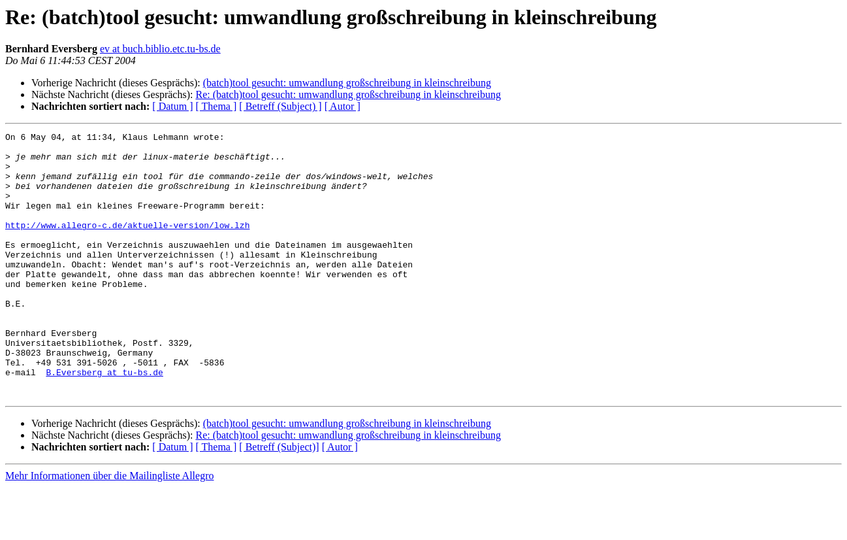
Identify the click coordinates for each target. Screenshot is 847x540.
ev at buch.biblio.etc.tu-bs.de (160, 48)
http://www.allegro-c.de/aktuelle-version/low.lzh (127, 244)
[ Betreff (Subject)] (279, 499)
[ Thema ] (216, 106)
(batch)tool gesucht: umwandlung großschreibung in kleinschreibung (347, 82)
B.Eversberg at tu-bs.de (104, 421)
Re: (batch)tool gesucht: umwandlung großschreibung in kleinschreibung (347, 94)
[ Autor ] (342, 106)
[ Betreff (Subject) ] (280, 106)
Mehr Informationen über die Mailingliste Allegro (109, 528)
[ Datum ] (172, 106)
